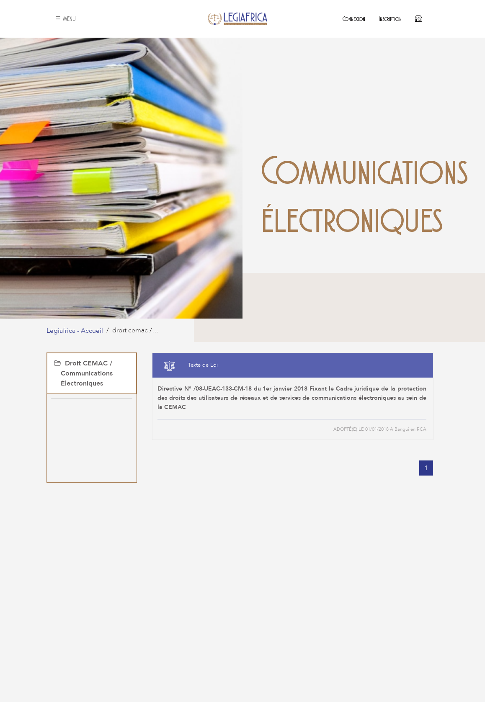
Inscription (390, 18)
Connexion (354, 18)
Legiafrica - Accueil (74, 330)
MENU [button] (65, 18)
